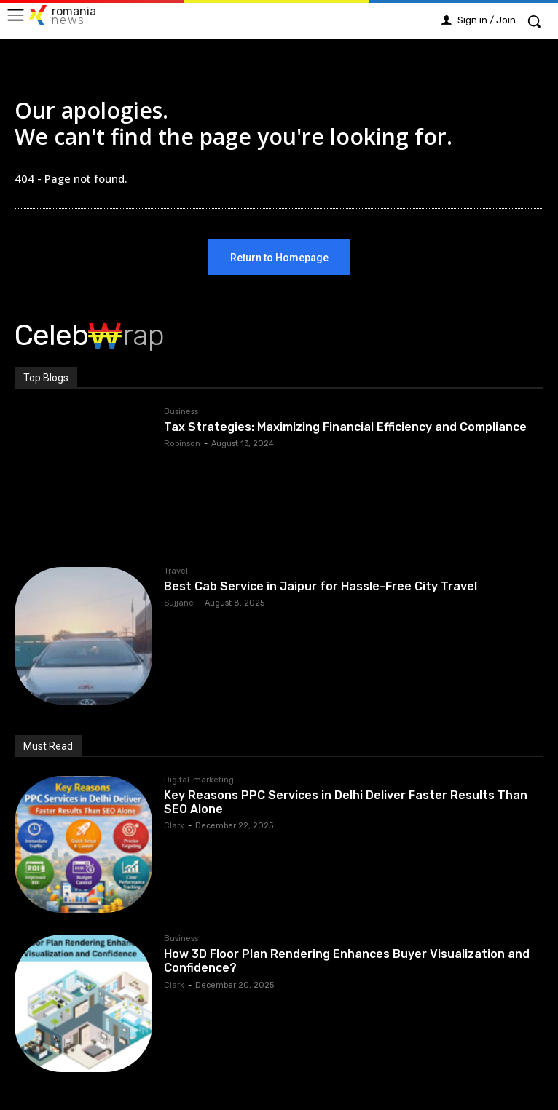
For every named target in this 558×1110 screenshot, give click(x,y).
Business (181, 412)
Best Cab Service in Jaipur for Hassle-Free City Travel (320, 586)
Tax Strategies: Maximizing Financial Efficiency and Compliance (345, 427)
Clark (174, 825)
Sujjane (179, 603)
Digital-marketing (199, 780)
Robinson (182, 443)
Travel (176, 571)
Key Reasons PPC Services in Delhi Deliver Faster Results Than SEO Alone (345, 802)
